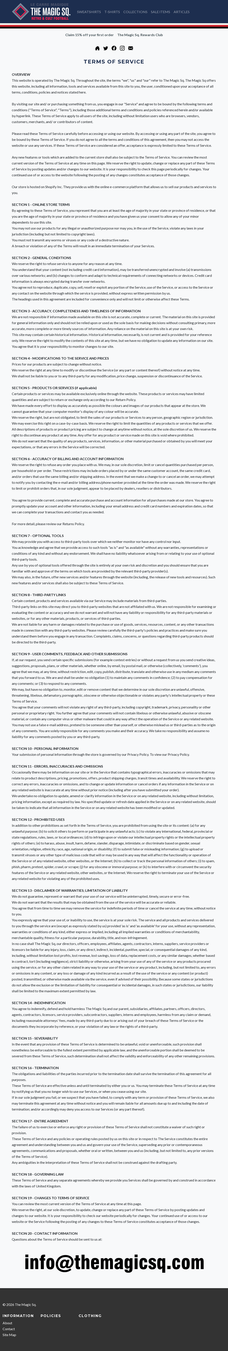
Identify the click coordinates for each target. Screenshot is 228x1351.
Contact (9, 1329)
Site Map (9, 1335)
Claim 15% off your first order (89, 35)
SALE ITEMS (160, 12)
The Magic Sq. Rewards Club (140, 35)
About (7, 1323)
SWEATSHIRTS (89, 12)
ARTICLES (182, 12)
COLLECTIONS (135, 12)
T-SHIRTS (112, 12)
